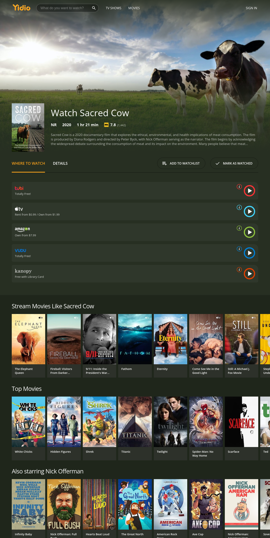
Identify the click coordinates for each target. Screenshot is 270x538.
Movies (134, 8)
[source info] (238, 186)
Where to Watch (28, 163)
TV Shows (113, 8)
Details (60, 163)
